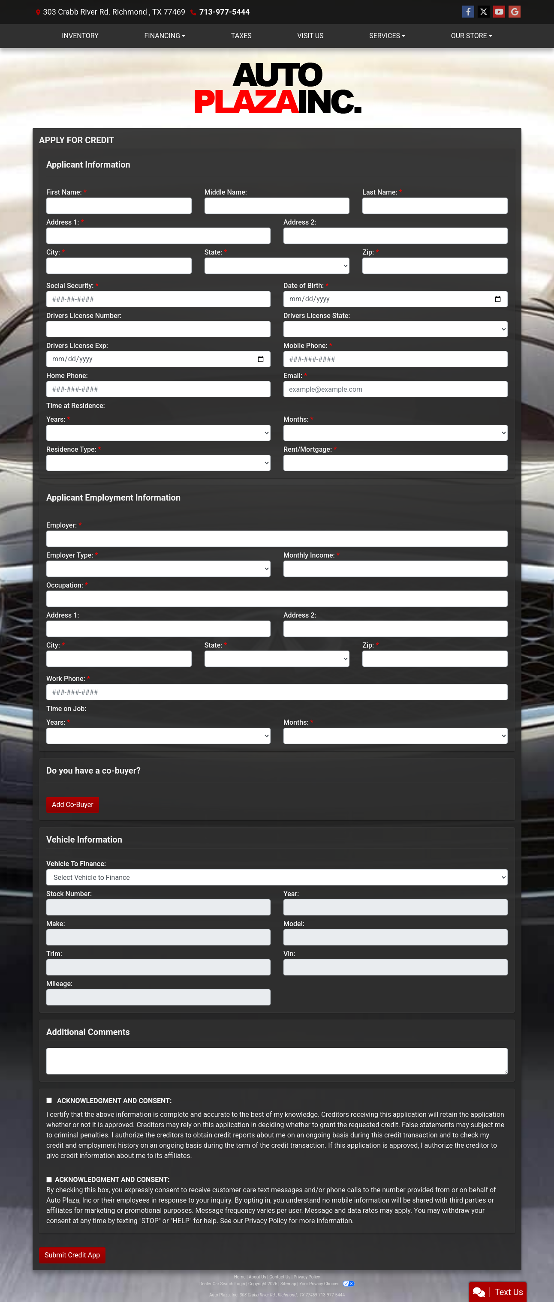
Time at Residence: (75, 406)
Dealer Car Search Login (222, 1283)
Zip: (368, 252)
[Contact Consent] (49, 1179)
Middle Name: (226, 192)
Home (240, 1277)
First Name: (64, 192)
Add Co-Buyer (72, 805)
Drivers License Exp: (77, 346)
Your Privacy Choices (327, 1283)
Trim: (54, 954)
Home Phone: (67, 376)
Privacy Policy (266, 1221)
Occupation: (64, 585)
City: (53, 252)
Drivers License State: (316, 316)
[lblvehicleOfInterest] (277, 877)
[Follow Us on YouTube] (499, 12)
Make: (55, 924)
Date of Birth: (303, 286)
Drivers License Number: (83, 316)
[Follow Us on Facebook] (468, 12)
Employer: (61, 525)
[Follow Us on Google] (515, 12)
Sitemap (288, 1283)
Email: (292, 376)
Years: (56, 419)
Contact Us (279, 1277)
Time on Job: (66, 709)
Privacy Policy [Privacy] (307, 1277)
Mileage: (59, 984)
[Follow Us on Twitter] (484, 12)
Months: (296, 419)
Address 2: (299, 222)
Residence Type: (71, 449)
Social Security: (70, 286)
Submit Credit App (72, 1255)
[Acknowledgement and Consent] (49, 1100)
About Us (257, 1277)
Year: (291, 894)
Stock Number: (69, 894)
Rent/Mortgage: (307, 449)
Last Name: (379, 192)
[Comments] (277, 1061)
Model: (293, 924)
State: (214, 252)
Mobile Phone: (305, 346)
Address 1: (62, 222)
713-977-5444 (224, 11)
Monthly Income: (309, 555)
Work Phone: (65, 679)
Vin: (289, 954)
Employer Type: (69, 555)
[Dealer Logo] (277, 88)
